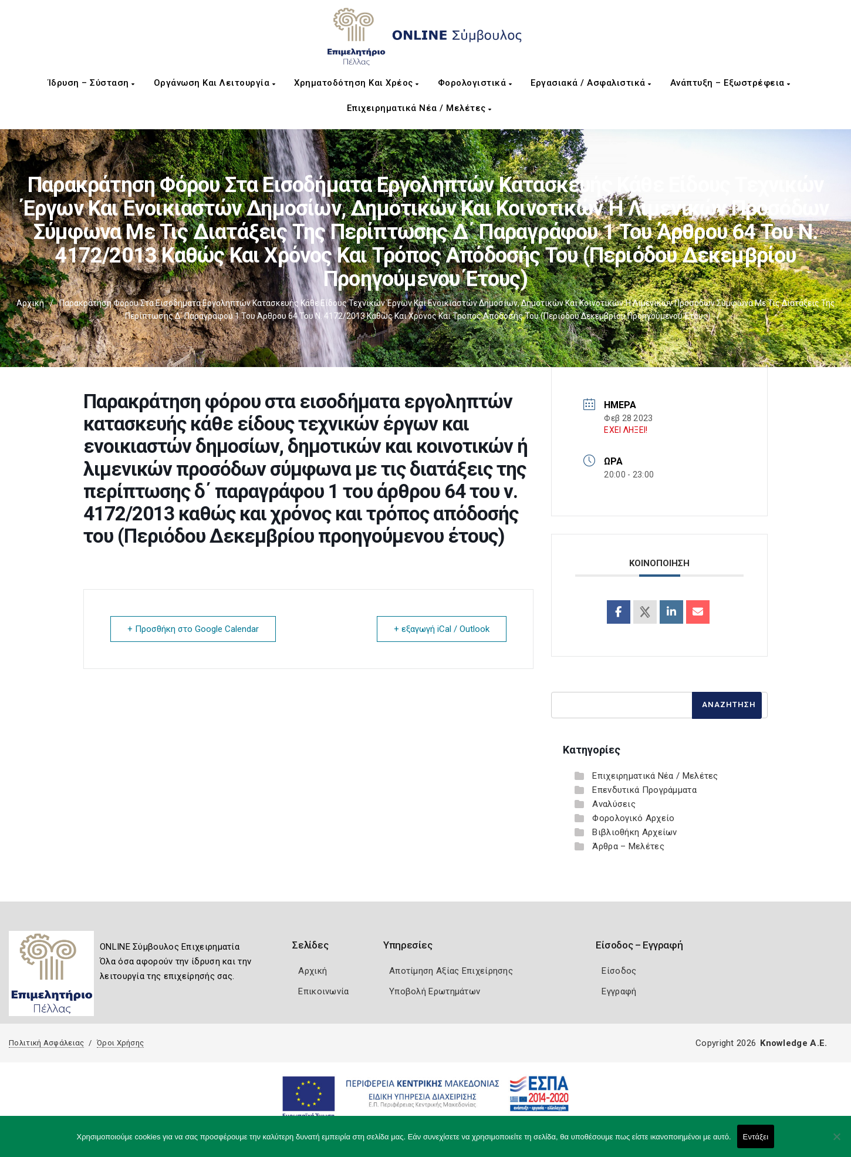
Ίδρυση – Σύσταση (91, 83)
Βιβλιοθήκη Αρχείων (634, 832)
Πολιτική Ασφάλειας (46, 1042)
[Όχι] (836, 1142)
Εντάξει (756, 1136)
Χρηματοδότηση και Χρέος (356, 83)
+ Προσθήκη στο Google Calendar (193, 629)
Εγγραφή (619, 991)
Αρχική (30, 303)
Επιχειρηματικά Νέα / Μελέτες (419, 108)
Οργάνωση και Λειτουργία (215, 83)
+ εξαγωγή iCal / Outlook (441, 629)
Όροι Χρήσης (120, 1042)
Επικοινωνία (323, 991)
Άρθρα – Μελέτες (628, 846)
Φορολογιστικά (475, 83)
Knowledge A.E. (793, 1043)
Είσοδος (619, 971)
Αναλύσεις (614, 804)
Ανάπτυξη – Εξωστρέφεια (730, 83)
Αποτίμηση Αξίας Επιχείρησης (451, 971)
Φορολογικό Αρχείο (633, 818)
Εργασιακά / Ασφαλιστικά (591, 83)
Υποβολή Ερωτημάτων (434, 991)
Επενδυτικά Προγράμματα (644, 790)
